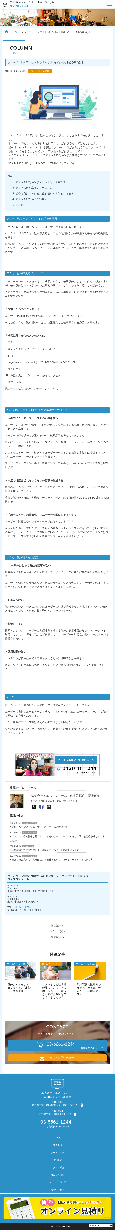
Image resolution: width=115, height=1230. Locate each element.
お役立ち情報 (57, 1175)
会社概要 (57, 1160)
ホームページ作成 (29, 823)
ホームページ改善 (29, 833)
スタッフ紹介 (57, 1167)
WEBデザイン (28, 846)
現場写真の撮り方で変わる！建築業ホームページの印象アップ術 (45, 850)
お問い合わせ (57, 1189)
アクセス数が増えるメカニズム (33, 187)
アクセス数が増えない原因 (31, 199)
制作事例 (57, 1145)
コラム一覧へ (57, 931)
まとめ (19, 204)
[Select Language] (101, 1225)
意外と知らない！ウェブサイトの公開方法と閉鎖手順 (39, 826)
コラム (15, 32)
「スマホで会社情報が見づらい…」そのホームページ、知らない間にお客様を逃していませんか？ (57, 838)
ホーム (57, 1137)
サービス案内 (57, 1152)
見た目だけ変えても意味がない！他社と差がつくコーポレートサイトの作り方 (52, 859)
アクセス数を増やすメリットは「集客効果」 (41, 182)
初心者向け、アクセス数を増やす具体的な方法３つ (45, 193)
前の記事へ (57, 925)
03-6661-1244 (22, 906)
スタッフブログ (57, 1182)
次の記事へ (57, 937)
